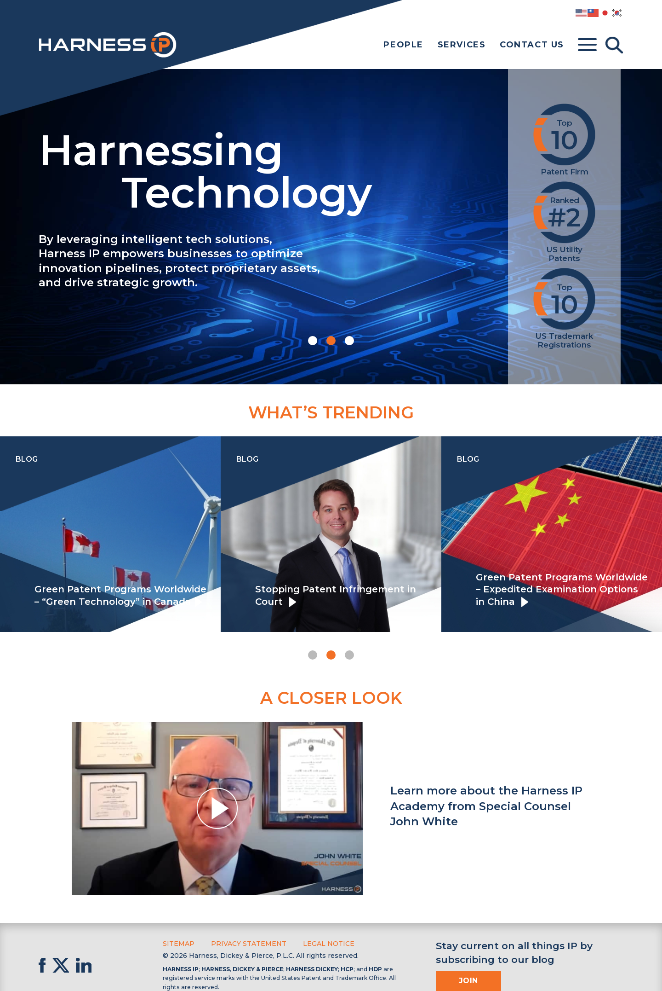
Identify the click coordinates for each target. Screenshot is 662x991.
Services (462, 45)
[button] (312, 340)
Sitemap (178, 943)
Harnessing (256, 169)
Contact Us (532, 45)
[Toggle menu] (587, 45)
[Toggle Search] (614, 45)
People (403, 45)
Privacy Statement (248, 943)
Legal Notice (328, 943)
